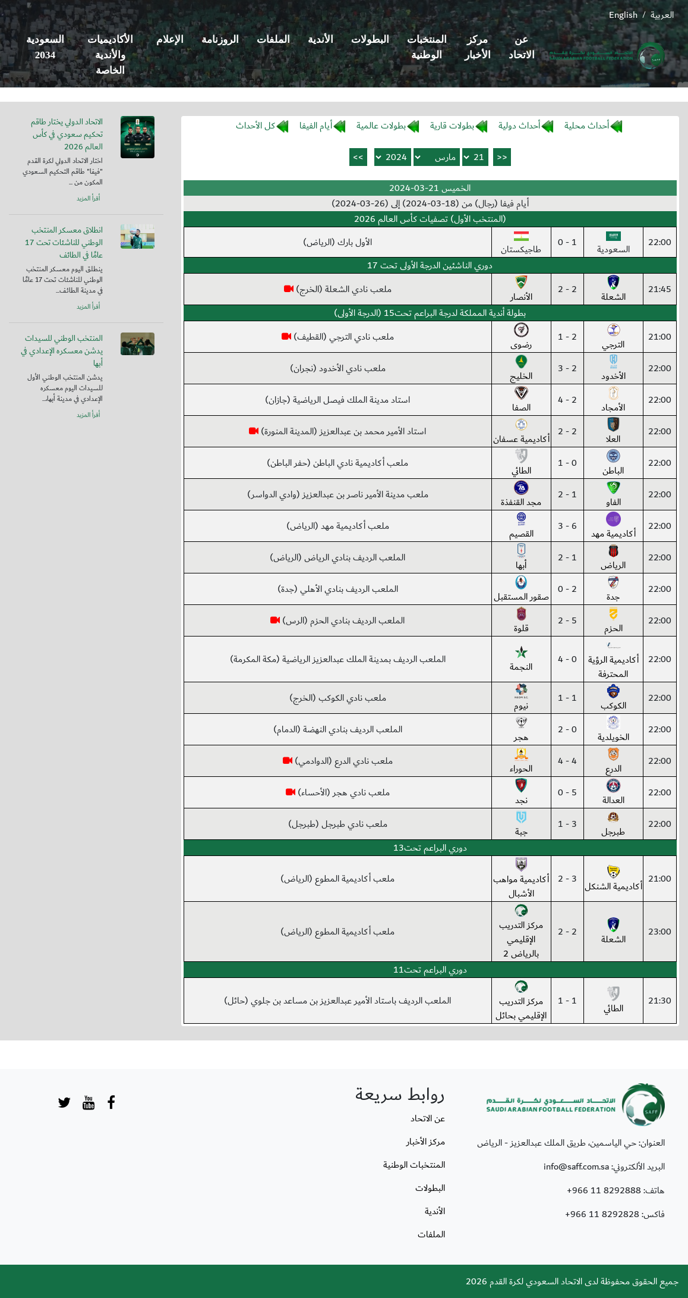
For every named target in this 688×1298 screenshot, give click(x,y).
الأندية (320, 39)
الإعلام (170, 39)
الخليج (521, 369)
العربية (662, 15)
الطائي (521, 463)
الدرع (613, 761)
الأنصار (521, 290)
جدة (613, 589)
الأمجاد (613, 400)
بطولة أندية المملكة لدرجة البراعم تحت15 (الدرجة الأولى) (430, 313)
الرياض (613, 558)
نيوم (521, 698)
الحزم (613, 621)
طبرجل (613, 824)
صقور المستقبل (521, 589)
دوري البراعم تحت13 (430, 847)
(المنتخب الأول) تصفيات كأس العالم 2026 (430, 219)
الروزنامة (220, 39)
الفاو (613, 495)
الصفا (521, 400)
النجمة (521, 660)
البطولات (370, 39)
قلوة (521, 621)
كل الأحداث (255, 125)
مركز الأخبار (478, 47)
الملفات (273, 39)
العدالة (613, 793)
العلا (613, 432)
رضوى (521, 337)
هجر (521, 730)
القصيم (521, 526)
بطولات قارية (452, 125)
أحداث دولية (519, 125)
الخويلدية (613, 730)
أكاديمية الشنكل (613, 879)
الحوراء (521, 761)
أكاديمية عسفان (521, 432)
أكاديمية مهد (613, 526)
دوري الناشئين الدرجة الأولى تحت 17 (430, 265)
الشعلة (613, 290)
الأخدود (613, 369)
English (623, 15)
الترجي (613, 337)
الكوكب (613, 698)
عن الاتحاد (522, 47)
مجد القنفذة (521, 495)
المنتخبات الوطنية (427, 47)
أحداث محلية (586, 125)
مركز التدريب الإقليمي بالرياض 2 (521, 932)
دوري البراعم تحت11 (430, 969)
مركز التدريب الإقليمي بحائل (521, 1001)
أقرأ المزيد (88, 198)
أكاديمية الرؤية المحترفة (613, 660)
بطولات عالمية (381, 125)
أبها (521, 558)
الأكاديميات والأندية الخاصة (110, 55)
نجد (521, 793)
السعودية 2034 (45, 47)
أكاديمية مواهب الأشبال (521, 879)
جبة (521, 824)
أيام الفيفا (315, 125)
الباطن (613, 463)
